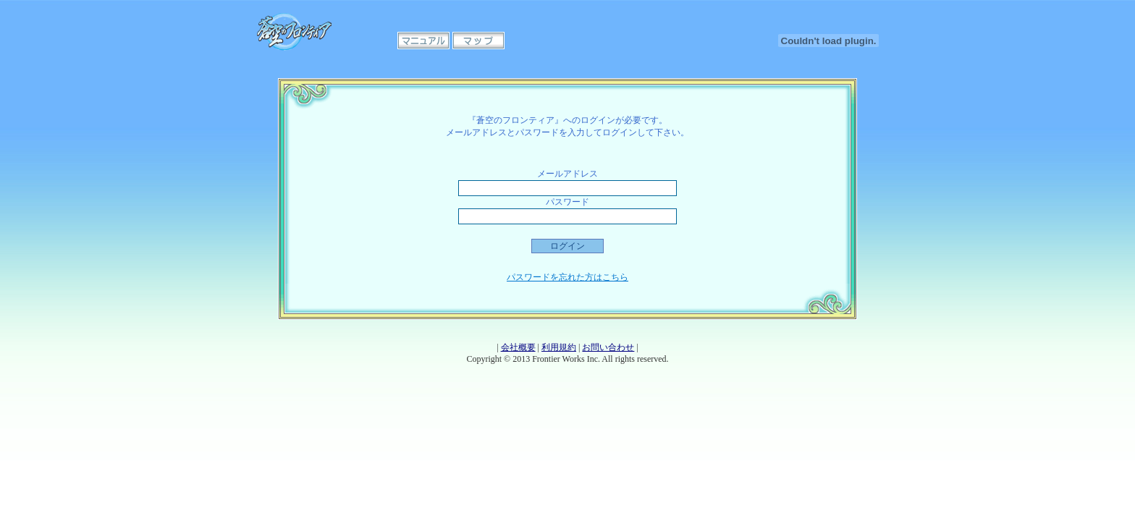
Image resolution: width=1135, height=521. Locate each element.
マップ (478, 40)
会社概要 (518, 347)
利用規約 (558, 347)
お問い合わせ (608, 347)
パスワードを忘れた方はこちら (567, 277)
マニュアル (423, 40)
